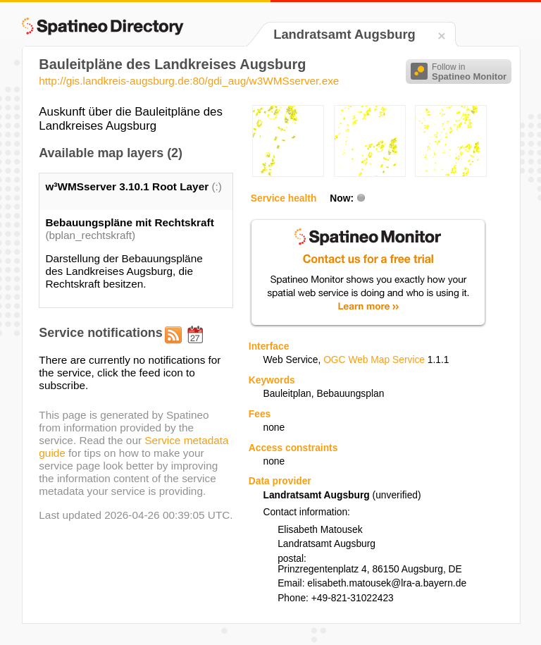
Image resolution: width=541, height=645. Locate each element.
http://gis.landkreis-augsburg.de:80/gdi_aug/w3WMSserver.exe (189, 81)
